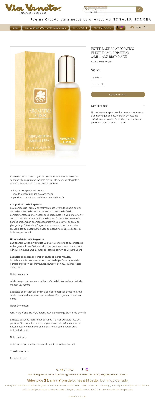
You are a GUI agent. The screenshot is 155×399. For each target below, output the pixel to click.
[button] (145, 27)
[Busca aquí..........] (107, 9)
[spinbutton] (98, 84)
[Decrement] (94, 84)
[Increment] (103, 84)
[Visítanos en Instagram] (121, 27)
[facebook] (117, 27)
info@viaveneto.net (79, 28)
